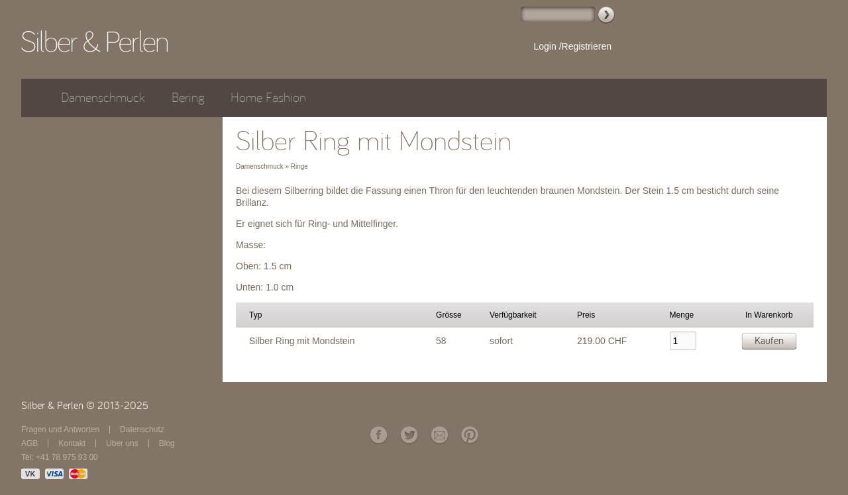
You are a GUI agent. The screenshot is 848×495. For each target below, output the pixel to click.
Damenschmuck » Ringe (272, 166)
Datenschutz (142, 429)
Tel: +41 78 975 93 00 (59, 457)
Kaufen (769, 341)
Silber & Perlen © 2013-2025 (84, 406)
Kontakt (71, 443)
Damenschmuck (103, 97)
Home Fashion (268, 97)
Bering (188, 97)
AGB (29, 443)
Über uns (122, 443)
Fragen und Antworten (60, 429)
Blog (167, 443)
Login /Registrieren (572, 46)
